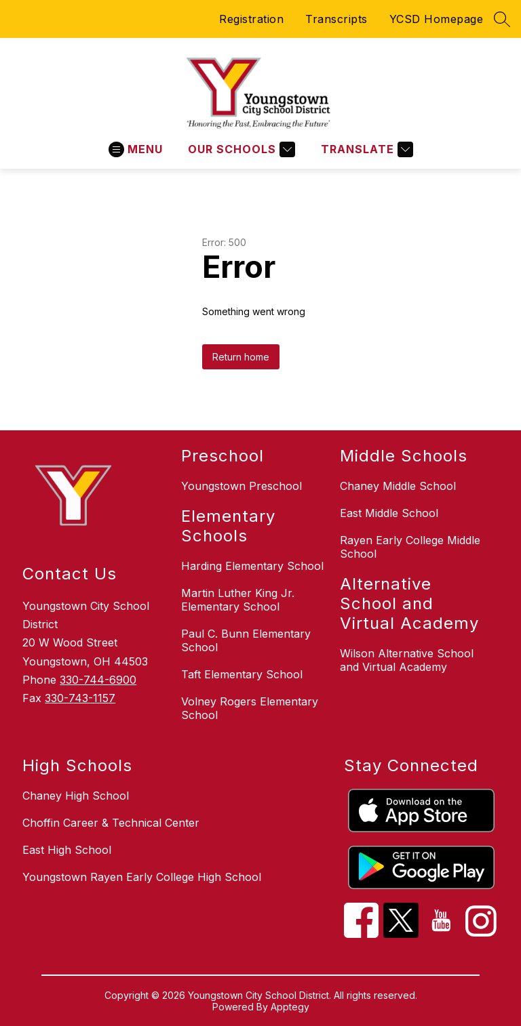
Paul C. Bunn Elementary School (246, 640)
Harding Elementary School (252, 566)
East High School (66, 850)
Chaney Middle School (398, 486)
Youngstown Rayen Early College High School (141, 877)
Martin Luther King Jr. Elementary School (237, 599)
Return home (240, 357)
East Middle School (389, 513)
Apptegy (290, 1006)
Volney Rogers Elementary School (249, 708)
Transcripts (336, 19)
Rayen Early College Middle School (410, 546)
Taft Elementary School (242, 674)
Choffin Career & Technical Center (110, 822)
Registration (251, 19)
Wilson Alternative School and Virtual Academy (407, 660)
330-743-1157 (80, 698)
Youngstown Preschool (241, 486)
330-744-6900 (98, 679)
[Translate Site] (365, 149)
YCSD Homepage (436, 19)
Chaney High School (75, 795)
